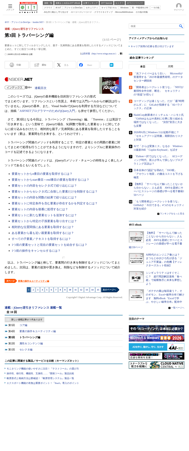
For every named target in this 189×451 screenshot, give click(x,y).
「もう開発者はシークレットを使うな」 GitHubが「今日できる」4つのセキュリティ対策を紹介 (159, 205)
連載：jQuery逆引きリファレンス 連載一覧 (33, 307)
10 (70, 289)
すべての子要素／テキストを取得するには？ (41, 238)
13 (87, 289)
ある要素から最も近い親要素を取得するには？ (43, 232)
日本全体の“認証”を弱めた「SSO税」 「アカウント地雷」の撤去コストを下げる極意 (158, 174)
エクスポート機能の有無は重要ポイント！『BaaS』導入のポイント (43, 383)
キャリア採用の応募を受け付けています (152, 46)
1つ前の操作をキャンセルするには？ (36, 250)
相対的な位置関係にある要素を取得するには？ (43, 227)
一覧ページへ (177, 307)
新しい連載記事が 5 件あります (26, 319)
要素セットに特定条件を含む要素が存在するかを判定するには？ (55, 203)
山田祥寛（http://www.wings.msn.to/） (99, 53)
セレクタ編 (25, 349)
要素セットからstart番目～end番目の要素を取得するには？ (50, 179)
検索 (181, 26)
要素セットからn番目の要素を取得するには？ (42, 173)
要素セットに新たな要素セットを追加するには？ (44, 215)
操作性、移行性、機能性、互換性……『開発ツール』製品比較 (40, 373)
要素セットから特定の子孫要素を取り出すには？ (44, 221)
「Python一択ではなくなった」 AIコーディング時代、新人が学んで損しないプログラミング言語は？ (158, 160)
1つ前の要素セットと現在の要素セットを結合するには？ (49, 244)
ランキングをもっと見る (172, 213)
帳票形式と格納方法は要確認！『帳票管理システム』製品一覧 (40, 378)
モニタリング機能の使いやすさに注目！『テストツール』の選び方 (43, 368)
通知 (44, 65)
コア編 (23, 325)
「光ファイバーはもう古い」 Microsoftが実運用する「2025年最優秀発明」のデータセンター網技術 (158, 77)
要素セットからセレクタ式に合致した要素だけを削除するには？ (55, 191)
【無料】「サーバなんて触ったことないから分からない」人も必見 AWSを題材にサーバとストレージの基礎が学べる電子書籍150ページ (156, 240)
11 (75, 289)
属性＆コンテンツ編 (31, 343)
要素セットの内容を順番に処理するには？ (40, 209)
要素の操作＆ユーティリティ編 (33, 281)
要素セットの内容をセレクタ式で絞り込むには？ (44, 185)
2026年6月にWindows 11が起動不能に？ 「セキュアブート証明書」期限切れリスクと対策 (158, 136)
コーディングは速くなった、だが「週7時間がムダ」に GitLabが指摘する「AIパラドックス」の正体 (159, 105)
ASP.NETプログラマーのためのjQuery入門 (47, 110)
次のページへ (109, 289)
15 (98, 289)
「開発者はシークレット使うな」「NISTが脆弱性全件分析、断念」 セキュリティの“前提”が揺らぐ (158, 91)
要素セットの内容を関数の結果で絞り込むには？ (44, 197)
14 (92, 289)
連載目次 (41, 87)
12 (81, 289)
